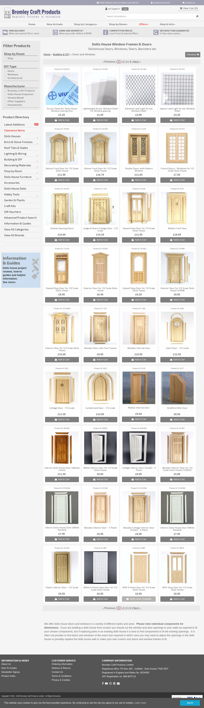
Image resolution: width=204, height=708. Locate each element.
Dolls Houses (12, 136)
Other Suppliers (15, 101)
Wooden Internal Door (138, 348)
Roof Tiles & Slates (16, 147)
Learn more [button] (140, 703)
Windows (11, 74)
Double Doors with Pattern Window (139, 169)
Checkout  (193, 54)
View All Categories (16, 229)
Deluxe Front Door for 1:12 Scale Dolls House (62, 169)
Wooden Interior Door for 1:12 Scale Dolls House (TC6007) (177, 468)
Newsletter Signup (10, 672)
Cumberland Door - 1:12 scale (100, 407)
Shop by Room (117, 24)
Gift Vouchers (12, 211)
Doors (9, 70)
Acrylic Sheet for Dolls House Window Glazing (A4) (62, 109)
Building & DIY (13, 159)
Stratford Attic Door (177, 407)
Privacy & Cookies (61, 680)
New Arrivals (55, 24)
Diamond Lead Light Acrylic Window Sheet (139, 109)
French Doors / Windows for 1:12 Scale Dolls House (177, 169)
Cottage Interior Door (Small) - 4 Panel (139, 468)
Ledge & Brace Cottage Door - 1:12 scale (100, 229)
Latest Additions (14, 124)
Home (31, 24)
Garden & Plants (14, 200)
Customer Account (160, 3)
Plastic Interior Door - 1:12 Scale (62, 587)
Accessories (12, 182)
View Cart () (189, 8)
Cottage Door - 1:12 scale (62, 407)
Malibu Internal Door (139, 407)
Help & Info (167, 24)
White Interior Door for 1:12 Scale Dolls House (100, 468)
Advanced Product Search (20, 217)
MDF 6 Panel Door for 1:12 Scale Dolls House (139, 588)
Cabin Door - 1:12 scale (177, 348)
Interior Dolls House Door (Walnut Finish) (62, 468)
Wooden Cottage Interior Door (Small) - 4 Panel (138, 528)
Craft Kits (10, 206)
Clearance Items (14, 130)
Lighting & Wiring (15, 153)
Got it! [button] (190, 703)
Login (125, 9)
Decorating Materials (17, 165)
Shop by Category (85, 24)
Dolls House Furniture (18, 176)
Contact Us (188, 3)
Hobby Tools (11, 194)
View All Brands (14, 235)
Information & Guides (17, 223)
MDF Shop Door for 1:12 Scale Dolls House (177, 588)
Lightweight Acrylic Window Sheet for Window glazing (100, 109)
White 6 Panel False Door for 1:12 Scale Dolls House (100, 588)
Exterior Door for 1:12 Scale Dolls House (100, 289)
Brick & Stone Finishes (18, 142)
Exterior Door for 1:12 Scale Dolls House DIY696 (177, 289)
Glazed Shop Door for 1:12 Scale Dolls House (139, 229)
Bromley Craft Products (20, 90)
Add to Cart (62, 120)
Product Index (8, 676)
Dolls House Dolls (15, 188)
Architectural (13, 77)
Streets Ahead (14, 97)
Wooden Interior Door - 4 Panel (100, 527)
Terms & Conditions (61, 676)
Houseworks (13, 104)
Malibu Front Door (177, 228)
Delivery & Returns (61, 668)
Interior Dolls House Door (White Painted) (62, 528)
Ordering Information (62, 664)
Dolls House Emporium (19, 94)
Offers (143, 24)
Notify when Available (138, 599)
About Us (6, 664)
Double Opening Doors (62, 228)
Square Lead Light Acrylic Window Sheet (177, 109)
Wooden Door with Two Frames (100, 348)
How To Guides (9, 668)
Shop (9, 58)
